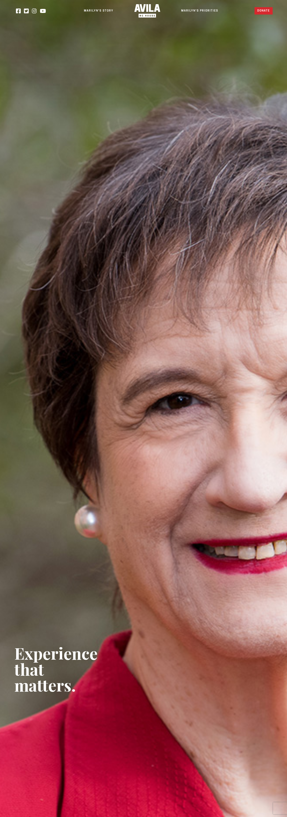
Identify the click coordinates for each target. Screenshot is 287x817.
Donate (263, 10)
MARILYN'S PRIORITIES (199, 10)
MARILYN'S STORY (98, 10)
